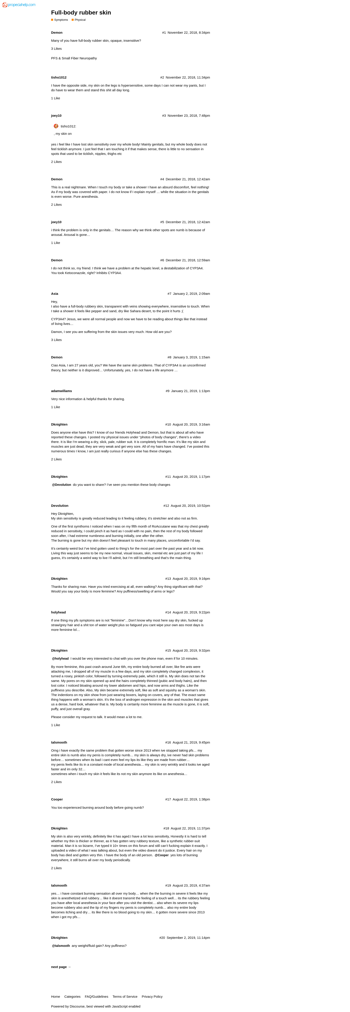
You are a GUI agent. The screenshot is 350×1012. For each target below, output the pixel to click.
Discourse (77, 1006)
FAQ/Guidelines (96, 996)
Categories (72, 996)
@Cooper (162, 855)
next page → (61, 967)
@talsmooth (61, 946)
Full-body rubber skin (81, 12)
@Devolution (61, 484)
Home (55, 996)
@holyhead (60, 658)
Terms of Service (125, 996)
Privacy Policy (152, 996)
